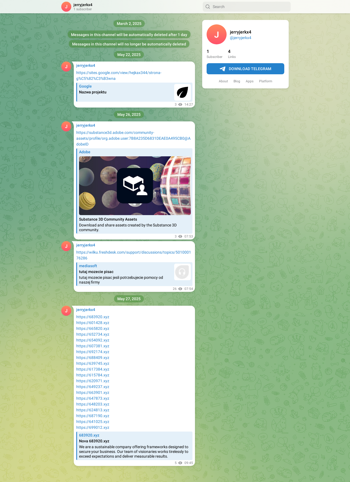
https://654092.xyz (92, 340)
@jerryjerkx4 (240, 37)
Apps (249, 81)
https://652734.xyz (92, 334)
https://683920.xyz (92, 317)
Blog (237, 81)
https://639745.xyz (92, 363)
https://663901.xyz (92, 392)
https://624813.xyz (92, 410)
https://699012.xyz (92, 427)
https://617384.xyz (92, 369)
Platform (265, 81)
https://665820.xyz (92, 328)
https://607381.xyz (92, 346)
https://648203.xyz (92, 404)
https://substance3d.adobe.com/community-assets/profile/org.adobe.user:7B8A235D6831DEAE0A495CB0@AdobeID (133, 138)
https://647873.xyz (92, 398)
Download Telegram (245, 69)
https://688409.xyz (92, 357)
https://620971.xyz (92, 381)
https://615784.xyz (92, 375)
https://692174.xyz (92, 352)
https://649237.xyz (92, 386)
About (223, 81)
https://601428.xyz (92, 322)
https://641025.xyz (92, 421)
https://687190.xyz (92, 416)
